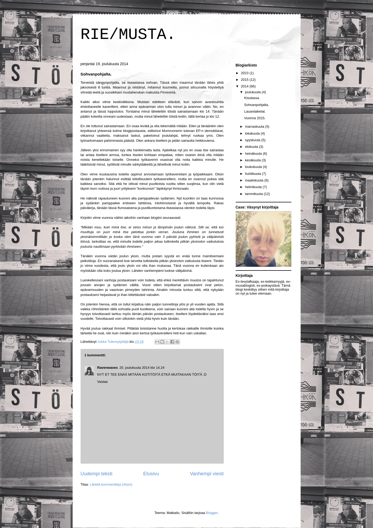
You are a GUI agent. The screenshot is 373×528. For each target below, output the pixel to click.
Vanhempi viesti (206, 473)
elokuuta (252, 147)
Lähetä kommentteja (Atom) (111, 484)
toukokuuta (254, 167)
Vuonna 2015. (254, 118)
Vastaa (102, 382)
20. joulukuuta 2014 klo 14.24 (142, 368)
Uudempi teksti (96, 473)
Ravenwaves (107, 368)
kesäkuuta (253, 160)
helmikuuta (253, 187)
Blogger (212, 513)
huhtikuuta (253, 174)
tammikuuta (254, 194)
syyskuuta (253, 140)
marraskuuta (255, 126)
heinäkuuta (254, 154)
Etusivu (151, 473)
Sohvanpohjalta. (256, 105)
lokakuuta (253, 133)
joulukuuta (253, 92)
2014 (245, 86)
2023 (245, 73)
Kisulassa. (252, 98)
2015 (245, 80)
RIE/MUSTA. (128, 35)
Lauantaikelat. (255, 111)
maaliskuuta (254, 180)
